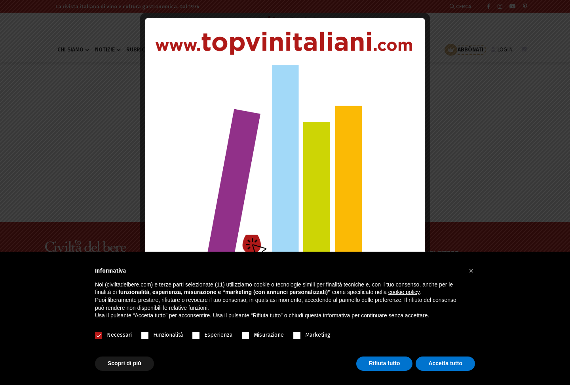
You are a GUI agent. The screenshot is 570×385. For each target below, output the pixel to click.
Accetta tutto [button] (445, 363)
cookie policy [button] (404, 292)
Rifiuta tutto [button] (384, 363)
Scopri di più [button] (124, 363)
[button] (471, 270)
